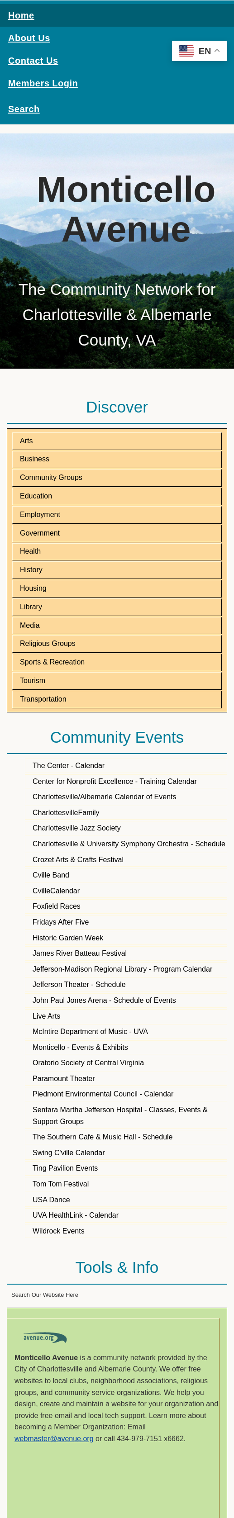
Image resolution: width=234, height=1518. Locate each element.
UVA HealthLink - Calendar (76, 1215)
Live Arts (46, 1016)
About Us (29, 38)
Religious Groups (48, 643)
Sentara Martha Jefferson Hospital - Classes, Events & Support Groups (120, 1115)
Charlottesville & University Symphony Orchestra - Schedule (129, 844)
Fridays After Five (61, 922)
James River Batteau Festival (80, 953)
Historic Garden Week (68, 938)
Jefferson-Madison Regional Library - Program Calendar (122, 969)
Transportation (43, 699)
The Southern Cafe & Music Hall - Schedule (102, 1137)
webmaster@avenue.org (54, 1438)
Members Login (43, 83)
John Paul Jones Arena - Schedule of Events (104, 1000)
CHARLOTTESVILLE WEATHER (116, 1483)
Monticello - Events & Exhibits (80, 1047)
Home (21, 15)
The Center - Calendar (69, 765)
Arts (26, 441)
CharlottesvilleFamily (66, 812)
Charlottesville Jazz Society (77, 828)
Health (30, 551)
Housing (33, 588)
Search (24, 109)
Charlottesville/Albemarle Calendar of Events (104, 797)
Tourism (32, 680)
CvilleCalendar (56, 891)
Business (34, 459)
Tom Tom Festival (61, 1184)
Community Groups (51, 477)
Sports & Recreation (52, 662)
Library (31, 607)
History (31, 570)
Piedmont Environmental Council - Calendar (103, 1094)
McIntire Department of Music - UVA (90, 1031)
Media (30, 625)
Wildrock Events (59, 1231)
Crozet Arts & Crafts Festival (78, 859)
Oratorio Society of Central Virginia (88, 1063)
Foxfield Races (57, 906)
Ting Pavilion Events (65, 1168)
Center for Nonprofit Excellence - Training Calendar (115, 781)
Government (40, 533)
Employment (40, 514)
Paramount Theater (64, 1078)
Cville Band (51, 875)
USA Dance (51, 1200)
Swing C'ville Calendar (69, 1153)
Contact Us (33, 61)
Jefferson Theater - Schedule (79, 984)
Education (36, 496)
